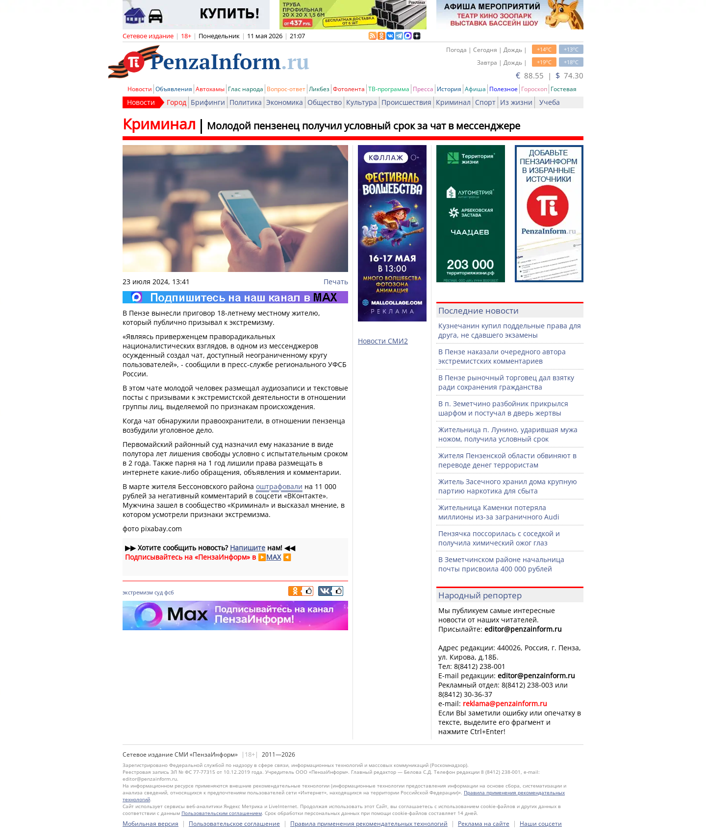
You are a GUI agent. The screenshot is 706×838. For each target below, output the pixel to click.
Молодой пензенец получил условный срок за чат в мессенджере (363, 125)
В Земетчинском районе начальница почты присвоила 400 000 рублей (501, 564)
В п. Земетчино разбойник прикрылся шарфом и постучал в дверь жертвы (503, 408)
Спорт (485, 102)
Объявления (173, 89)
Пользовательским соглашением (221, 813)
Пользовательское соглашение (234, 823)
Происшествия (406, 102)
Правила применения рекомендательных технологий (369, 823)
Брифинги (208, 102)
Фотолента (349, 89)
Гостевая (564, 89)
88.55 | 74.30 (549, 75)
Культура (361, 102)
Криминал (453, 102)
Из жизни (516, 102)
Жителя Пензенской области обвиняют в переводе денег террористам (507, 460)
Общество (324, 102)
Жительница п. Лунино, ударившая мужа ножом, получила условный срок (508, 434)
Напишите (247, 547)
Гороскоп (534, 89)
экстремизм (138, 592)
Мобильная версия (150, 823)
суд (158, 592)
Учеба (549, 102)
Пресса (423, 89)
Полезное (503, 89)
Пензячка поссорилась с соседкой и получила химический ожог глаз (499, 538)
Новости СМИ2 (383, 340)
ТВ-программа (388, 89)
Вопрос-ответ (286, 89)
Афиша (475, 89)
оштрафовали (279, 486)
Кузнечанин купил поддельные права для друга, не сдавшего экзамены (509, 330)
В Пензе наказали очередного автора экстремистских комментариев (502, 356)
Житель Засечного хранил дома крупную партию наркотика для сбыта (507, 486)
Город (176, 102)
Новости (139, 89)
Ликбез (319, 89)
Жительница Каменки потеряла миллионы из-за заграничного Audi (498, 512)
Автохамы (210, 89)
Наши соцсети (541, 823)
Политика (245, 102)
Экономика (284, 102)
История (449, 89)
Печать (336, 281)
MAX (273, 557)
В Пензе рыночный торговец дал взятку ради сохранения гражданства (506, 382)
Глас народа (245, 89)
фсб (169, 592)
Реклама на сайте (483, 823)
